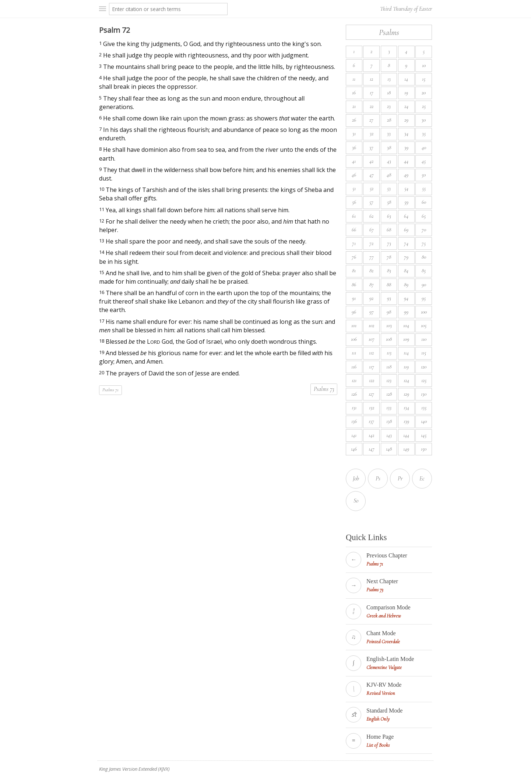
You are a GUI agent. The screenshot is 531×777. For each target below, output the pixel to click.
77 (371, 257)
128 (389, 394)
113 (389, 353)
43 (389, 161)
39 (406, 147)
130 (423, 394)
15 (423, 79)
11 (353, 79)
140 (424, 421)
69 (406, 230)
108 (389, 339)
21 (354, 106)
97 (371, 312)
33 (389, 133)
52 (371, 188)
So (356, 500)
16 (354, 93)
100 (424, 312)
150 (423, 449)
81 (354, 270)
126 (354, 394)
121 (354, 380)
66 (354, 230)
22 (371, 106)
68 (389, 230)
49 (406, 175)
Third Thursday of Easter (406, 9)
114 (406, 353)
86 (354, 284)
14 (406, 79)
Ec (422, 478)
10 (424, 65)
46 (354, 175)
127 (371, 394)
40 (424, 147)
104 (406, 325)
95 (424, 298)
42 (371, 161)
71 (354, 243)
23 (389, 106)
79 (406, 257)
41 (354, 161)
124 (406, 380)
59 (406, 202)
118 (388, 367)
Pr (400, 478)
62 (371, 216)
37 (371, 147)
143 (389, 435)
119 (406, 367)
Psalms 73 (324, 389)
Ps (378, 478)
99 (406, 312)
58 (389, 202)
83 (389, 270)
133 (388, 408)
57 (371, 202)
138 (389, 421)
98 (389, 312)
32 (371, 133)
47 (371, 175)
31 (354, 133)
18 (389, 93)
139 (406, 421)
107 (371, 339)
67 (371, 230)
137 (371, 421)
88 (389, 284)
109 (406, 339)
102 (371, 325)
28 (389, 120)
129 (406, 394)
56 (354, 202)
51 (354, 188)
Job (356, 478)
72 (371, 243)
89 (406, 284)
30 (424, 120)
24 (406, 106)
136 (354, 421)
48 (389, 175)
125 (423, 380)
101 (353, 325)
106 (354, 339)
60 (424, 202)
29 (406, 120)
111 (354, 353)
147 (371, 449)
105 (423, 325)
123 (388, 380)
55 (424, 188)
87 (371, 284)
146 (354, 449)
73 (389, 243)
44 (406, 161)
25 (424, 106)
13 (389, 79)
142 (371, 435)
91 (354, 298)
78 (389, 257)
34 (406, 133)
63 (389, 216)
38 (389, 147)
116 (353, 367)
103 (389, 325)
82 (371, 270)
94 (406, 298)
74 (406, 243)
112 (371, 353)
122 (371, 380)
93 (389, 298)
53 (389, 188)
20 (424, 93)
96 (354, 312)
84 (406, 270)
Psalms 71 (110, 390)
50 (424, 175)
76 (354, 257)
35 (424, 133)
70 (424, 230)
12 (371, 79)
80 (424, 257)
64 (406, 216)
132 (371, 408)
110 (423, 339)
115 (423, 353)
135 (423, 408)
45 (424, 161)
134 (406, 408)
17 (371, 93)
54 (406, 188)
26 (354, 120)
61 (354, 216)
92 (371, 298)
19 (406, 93)
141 (353, 435)
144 (406, 435)
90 (424, 284)
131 (354, 408)
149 (406, 449)
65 (424, 216)
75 (424, 243)
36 (354, 147)
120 (423, 367)
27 (371, 120)
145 (423, 435)
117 (371, 367)
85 (424, 270)
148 (389, 449)
